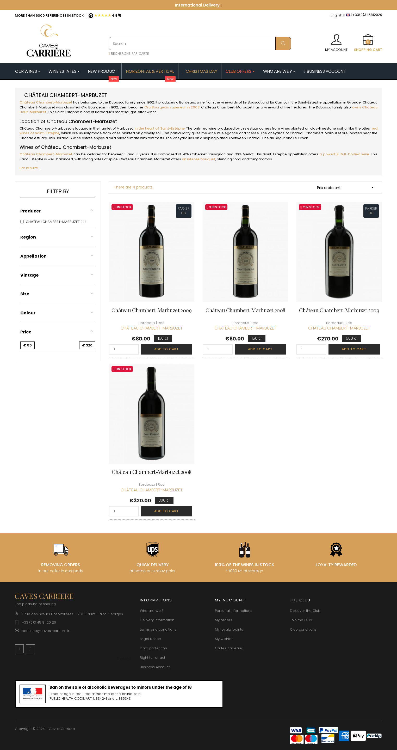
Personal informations (233, 610)
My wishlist (224, 638)
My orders (223, 620)
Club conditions (303, 629)
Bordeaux (187, 102)
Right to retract (152, 657)
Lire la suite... (30, 168)
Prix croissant (347, 187)
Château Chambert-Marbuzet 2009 (151, 310)
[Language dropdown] (338, 15)
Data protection (153, 648)
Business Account (155, 666)
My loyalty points (229, 629)
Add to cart (166, 349)
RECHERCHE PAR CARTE (129, 53)
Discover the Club (305, 610)
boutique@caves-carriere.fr (45, 630)
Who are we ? (152, 610)
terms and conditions (158, 629)
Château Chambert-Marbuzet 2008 (245, 310)
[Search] (200, 43)
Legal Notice (150, 638)
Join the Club (301, 620)
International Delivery (198, 5)
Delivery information (157, 620)
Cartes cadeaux (229, 648)
